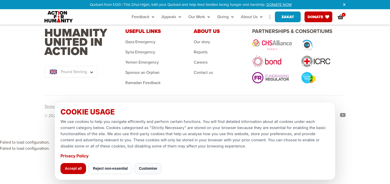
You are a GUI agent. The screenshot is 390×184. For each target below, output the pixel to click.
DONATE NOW (279, 4)
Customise (148, 168)
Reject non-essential (110, 168)
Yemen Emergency (142, 62)
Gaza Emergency (140, 41)
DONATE (318, 17)
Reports (201, 52)
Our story (202, 41)
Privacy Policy (74, 155)
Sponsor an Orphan (142, 72)
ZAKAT (288, 17)
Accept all (73, 168)
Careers (201, 62)
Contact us (203, 72)
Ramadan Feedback (143, 82)
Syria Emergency (140, 52)
